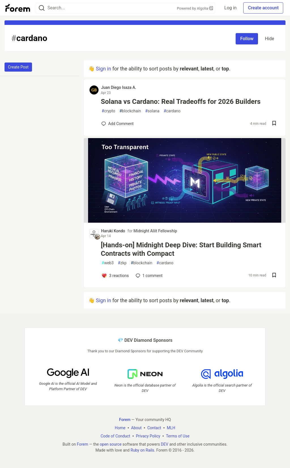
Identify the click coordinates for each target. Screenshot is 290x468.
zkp (122, 263)
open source (110, 444)
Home (120, 428)
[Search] (41, 8)
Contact (154, 428)
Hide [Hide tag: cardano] (269, 38)
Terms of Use (177, 436)
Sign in (103, 69)
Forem (82, 444)
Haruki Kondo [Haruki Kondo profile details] (113, 231)
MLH (171, 428)
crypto (108, 111)
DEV (164, 444)
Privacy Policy (148, 436)
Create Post (18, 67)
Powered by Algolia (195, 8)
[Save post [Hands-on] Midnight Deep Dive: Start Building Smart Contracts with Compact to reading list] (274, 275)
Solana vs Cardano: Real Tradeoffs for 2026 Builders (181, 102)
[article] (184, 221)
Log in (230, 7)
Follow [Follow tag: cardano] (246, 38)
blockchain (130, 111)
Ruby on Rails (142, 450)
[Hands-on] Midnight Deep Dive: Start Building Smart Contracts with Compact (181, 249)
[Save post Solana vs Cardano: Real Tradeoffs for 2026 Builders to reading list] (274, 123)
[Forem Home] (18, 8)
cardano (172, 111)
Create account (263, 7)
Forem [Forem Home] (125, 419)
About (136, 428)
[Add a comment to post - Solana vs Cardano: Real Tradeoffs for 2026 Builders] (117, 123)
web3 (108, 263)
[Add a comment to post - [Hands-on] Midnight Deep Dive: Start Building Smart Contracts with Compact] (115, 276)
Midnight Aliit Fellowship (155, 231)
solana (152, 111)
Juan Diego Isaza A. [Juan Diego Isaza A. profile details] (118, 87)
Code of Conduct (115, 436)
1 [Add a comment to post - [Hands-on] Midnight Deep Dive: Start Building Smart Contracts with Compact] (149, 275)
